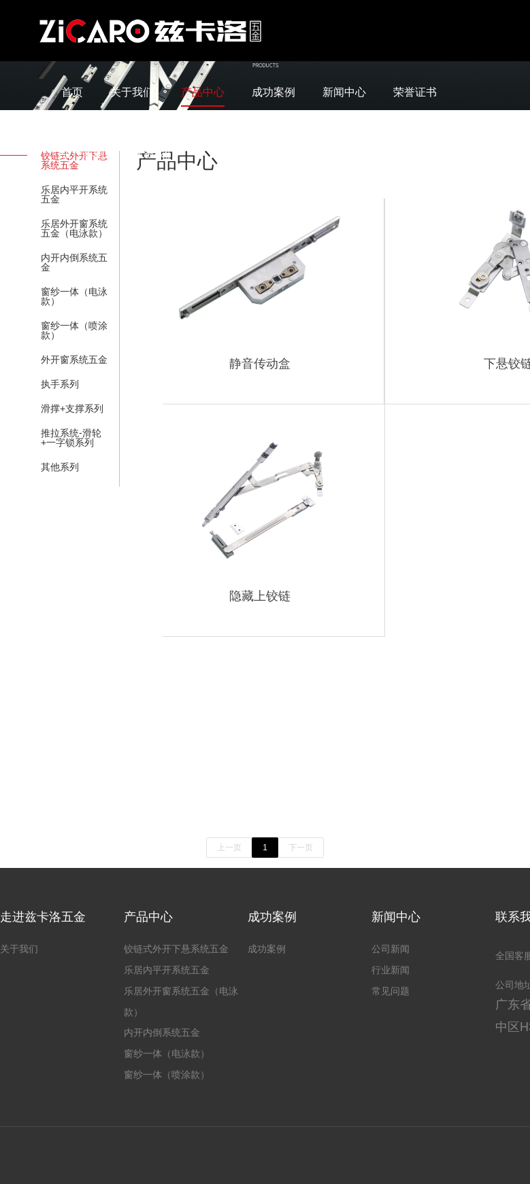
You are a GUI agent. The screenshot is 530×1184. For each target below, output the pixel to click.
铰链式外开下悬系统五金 (176, 948)
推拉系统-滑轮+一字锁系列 (71, 437)
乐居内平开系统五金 (74, 194)
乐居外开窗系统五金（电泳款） (74, 228)
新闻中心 (344, 92)
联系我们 (154, 153)
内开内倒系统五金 (74, 262)
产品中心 (203, 92)
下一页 (300, 847)
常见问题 (390, 991)
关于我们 (132, 92)
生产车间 (83, 153)
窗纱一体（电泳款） (74, 296)
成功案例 (273, 92)
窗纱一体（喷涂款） (74, 330)
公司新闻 (390, 948)
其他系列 (60, 467)
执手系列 (60, 384)
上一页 (229, 847)
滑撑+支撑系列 (72, 408)
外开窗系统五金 (74, 359)
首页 (72, 92)
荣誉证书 (415, 92)
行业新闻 (390, 969)
